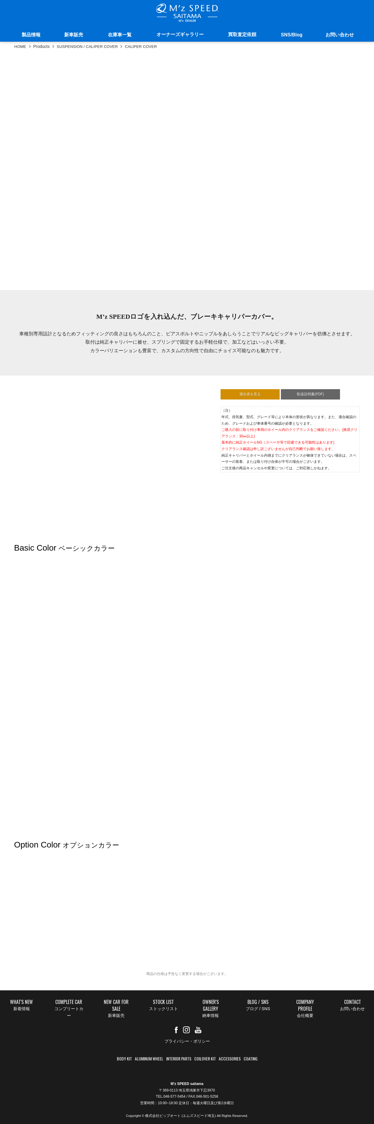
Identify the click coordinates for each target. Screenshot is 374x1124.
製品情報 (31, 34)
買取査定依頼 (242, 34)
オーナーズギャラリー (180, 34)
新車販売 (73, 34)
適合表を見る (250, 394)
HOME (20, 46)
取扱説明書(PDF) (310, 394)
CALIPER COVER (145, 46)
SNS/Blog (291, 34)
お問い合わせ (340, 34)
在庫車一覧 (120, 34)
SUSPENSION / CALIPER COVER (89, 46)
